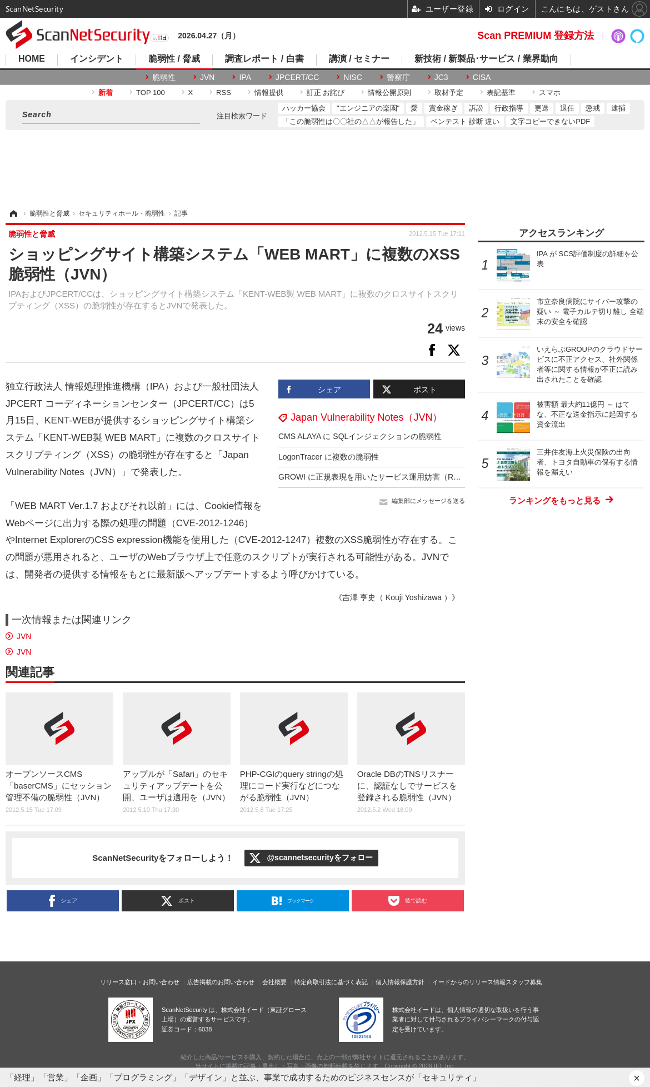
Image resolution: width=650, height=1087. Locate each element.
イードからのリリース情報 (469, 982)
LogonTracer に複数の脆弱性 (328, 456)
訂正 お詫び (326, 92)
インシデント (96, 58)
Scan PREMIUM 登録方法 (535, 35)
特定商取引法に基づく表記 (331, 982)
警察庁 (398, 77)
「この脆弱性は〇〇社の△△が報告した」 (350, 121)
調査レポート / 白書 (264, 58)
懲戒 (593, 108)
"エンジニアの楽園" (368, 108)
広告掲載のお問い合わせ (220, 982)
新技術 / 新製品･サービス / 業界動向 (486, 58)
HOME (31, 58)
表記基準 (501, 92)
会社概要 (274, 982)
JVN (207, 77)
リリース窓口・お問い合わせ (139, 982)
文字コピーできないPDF (550, 121)
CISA (482, 77)
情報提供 (268, 92)
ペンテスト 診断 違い (465, 121)
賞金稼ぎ (443, 108)
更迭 (541, 108)
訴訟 (476, 108)
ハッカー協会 (304, 108)
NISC (352, 77)
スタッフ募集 (524, 982)
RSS (223, 92)
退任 (567, 108)
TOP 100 (150, 92)
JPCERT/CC (297, 77)
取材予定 (448, 92)
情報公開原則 (389, 92)
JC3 (441, 77)
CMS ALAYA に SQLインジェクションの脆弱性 (360, 436)
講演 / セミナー (359, 58)
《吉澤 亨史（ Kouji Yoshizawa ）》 (396, 597)
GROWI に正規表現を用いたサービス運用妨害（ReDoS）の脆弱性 (395, 476)
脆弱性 (164, 77)
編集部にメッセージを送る (428, 500)
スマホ (550, 92)
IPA (245, 77)
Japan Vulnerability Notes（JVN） (366, 417)
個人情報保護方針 (400, 982)
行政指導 (508, 108)
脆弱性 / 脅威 (174, 58)
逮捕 (618, 108)
